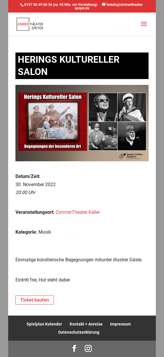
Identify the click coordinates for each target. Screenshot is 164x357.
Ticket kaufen (34, 300)
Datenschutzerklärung (78, 332)
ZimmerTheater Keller (78, 212)
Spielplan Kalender (44, 324)
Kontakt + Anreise (86, 324)
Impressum (120, 324)
